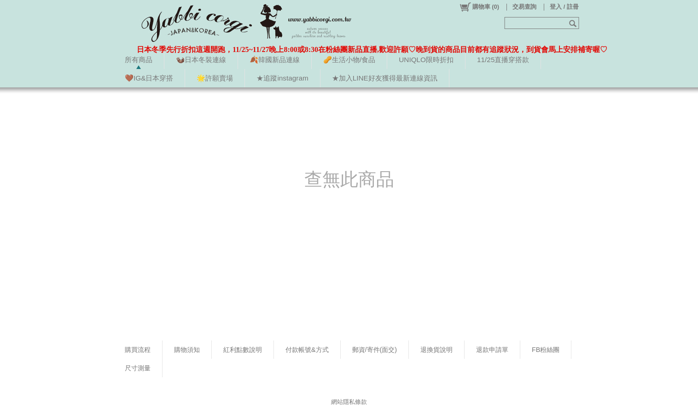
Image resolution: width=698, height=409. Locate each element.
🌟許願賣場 (215, 78)
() (479, 7)
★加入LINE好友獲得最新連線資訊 (384, 78)
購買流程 (138, 349)
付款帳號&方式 (307, 349)
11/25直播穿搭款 (503, 59)
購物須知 (187, 349)
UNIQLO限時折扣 (426, 59)
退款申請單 (492, 349)
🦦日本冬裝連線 (201, 59)
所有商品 (138, 59)
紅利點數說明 (242, 349)
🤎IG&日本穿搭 (149, 78)
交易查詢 (524, 6)
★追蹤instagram (282, 78)
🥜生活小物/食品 (349, 59)
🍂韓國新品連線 (275, 59)
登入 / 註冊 (564, 6)
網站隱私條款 (349, 401)
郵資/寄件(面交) (374, 349)
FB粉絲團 (545, 349)
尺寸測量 (138, 368)
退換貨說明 (436, 349)
